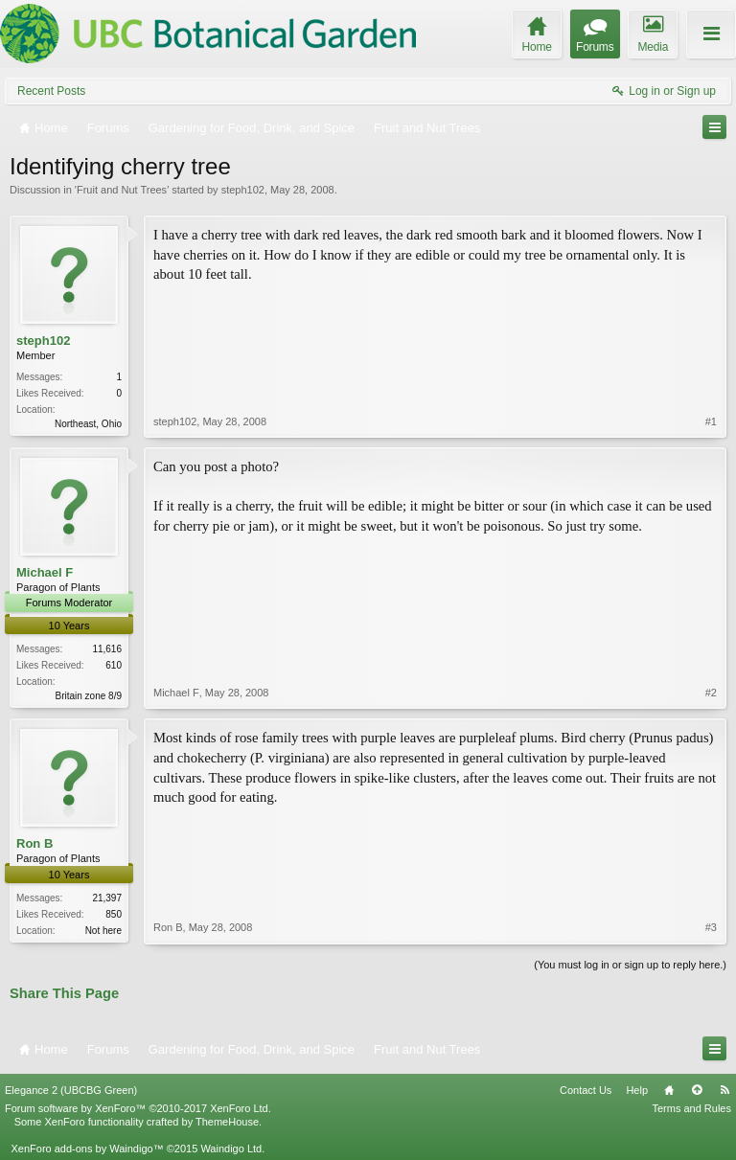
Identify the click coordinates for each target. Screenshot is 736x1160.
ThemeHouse (227, 1121)
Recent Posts (51, 91)
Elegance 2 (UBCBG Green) (71, 1090)
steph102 (242, 189)
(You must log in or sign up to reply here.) (630, 964)
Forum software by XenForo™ (138, 1108)
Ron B (34, 843)
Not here (103, 930)
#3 (711, 927)
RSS (724, 1090)
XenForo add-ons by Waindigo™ (87, 1148)
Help (637, 1090)
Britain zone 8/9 (89, 696)
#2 (711, 692)
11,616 (107, 649)
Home (669, 1090)
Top (696, 1090)
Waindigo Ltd (231, 1148)
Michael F (44, 572)
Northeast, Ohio (88, 424)
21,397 (107, 898)
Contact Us (585, 1090)
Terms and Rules (691, 1108)
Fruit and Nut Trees (122, 189)
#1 (711, 421)
